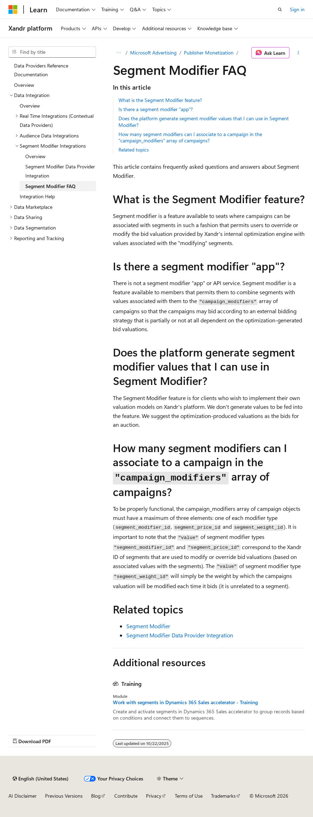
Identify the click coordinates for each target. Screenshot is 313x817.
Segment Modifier (148, 626)
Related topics (134, 149)
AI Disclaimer (22, 795)
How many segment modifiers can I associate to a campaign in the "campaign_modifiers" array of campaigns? (190, 137)
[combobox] (52, 52)
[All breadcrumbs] (119, 52)
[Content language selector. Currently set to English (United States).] (40, 778)
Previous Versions (64, 795)
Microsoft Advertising (153, 52)
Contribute (126, 795)
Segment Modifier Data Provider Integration (179, 635)
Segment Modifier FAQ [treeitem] (50, 186)
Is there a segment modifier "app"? (156, 109)
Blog (96, 795)
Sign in (297, 9)
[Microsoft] (13, 9)
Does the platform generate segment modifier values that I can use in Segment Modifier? (204, 121)
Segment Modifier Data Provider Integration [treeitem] (60, 171)
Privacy (153, 795)
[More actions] (298, 52)
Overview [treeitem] (24, 85)
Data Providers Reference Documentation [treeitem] (41, 70)
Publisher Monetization (209, 52)
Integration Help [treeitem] (37, 196)
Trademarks (223, 795)
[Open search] (280, 9)
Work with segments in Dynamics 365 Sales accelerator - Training (185, 702)
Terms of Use (189, 795)
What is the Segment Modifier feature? (160, 100)
